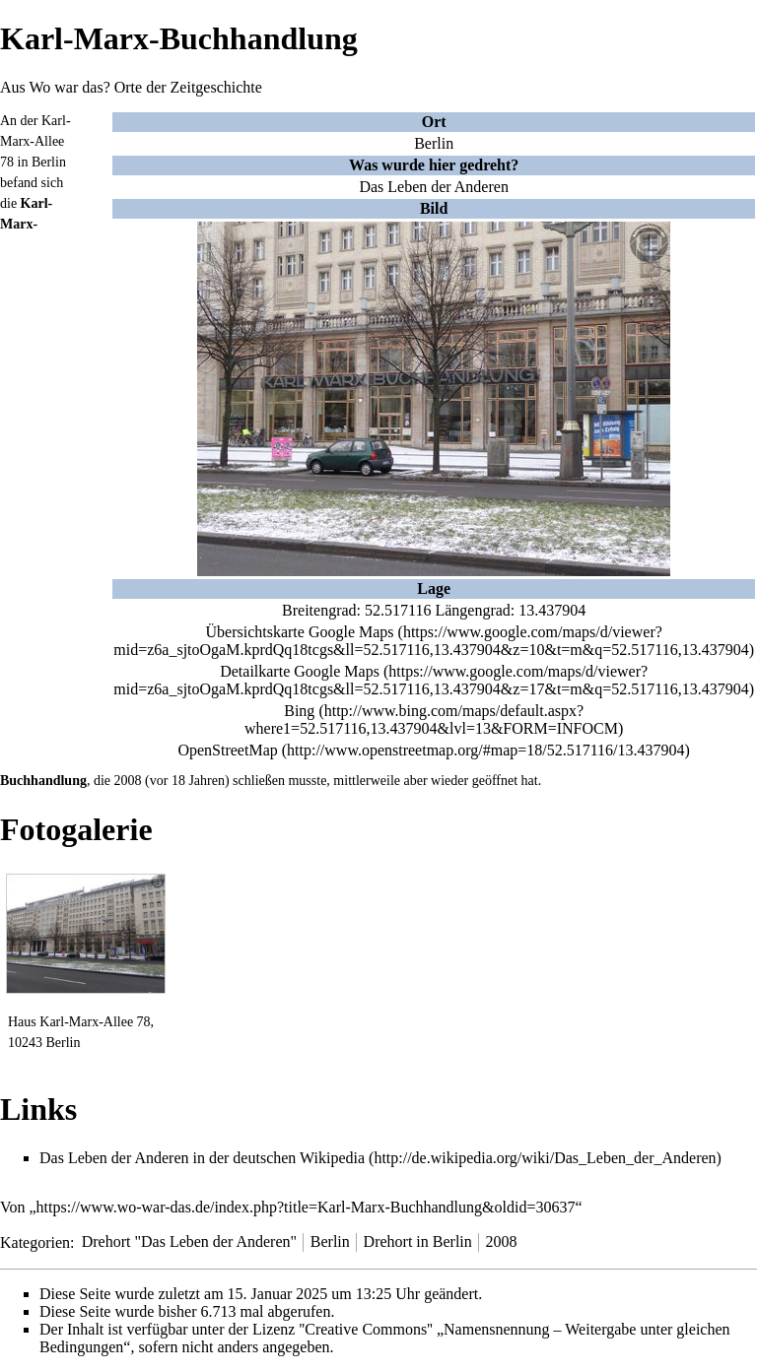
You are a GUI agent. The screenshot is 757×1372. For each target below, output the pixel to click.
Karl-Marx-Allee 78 (35, 141)
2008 (128, 780)
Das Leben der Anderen (434, 186)
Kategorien (35, 1241)
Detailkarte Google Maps (299, 671)
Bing (299, 710)
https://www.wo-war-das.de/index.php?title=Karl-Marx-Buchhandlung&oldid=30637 (306, 1207)
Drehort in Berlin (418, 1241)
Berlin (433, 143)
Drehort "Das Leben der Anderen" (189, 1241)
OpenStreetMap (227, 750)
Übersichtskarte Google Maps (300, 631)
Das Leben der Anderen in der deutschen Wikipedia (202, 1157)
